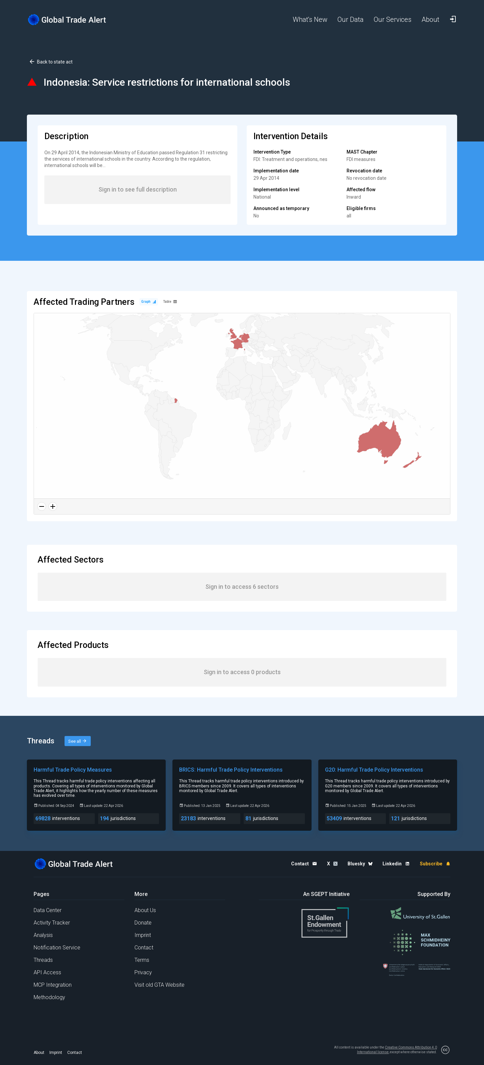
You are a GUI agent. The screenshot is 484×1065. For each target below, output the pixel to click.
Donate (143, 922)
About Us (145, 910)
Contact (143, 947)
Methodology (49, 997)
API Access (47, 972)
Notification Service (57, 947)
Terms (141, 960)
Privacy (143, 972)
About (39, 1052)
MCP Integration (53, 985)
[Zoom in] (52, 506)
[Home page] (72, 19)
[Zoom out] (41, 506)
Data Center (48, 910)
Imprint (142, 935)
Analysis (43, 935)
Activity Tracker (52, 922)
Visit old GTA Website (159, 985)
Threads (43, 960)
